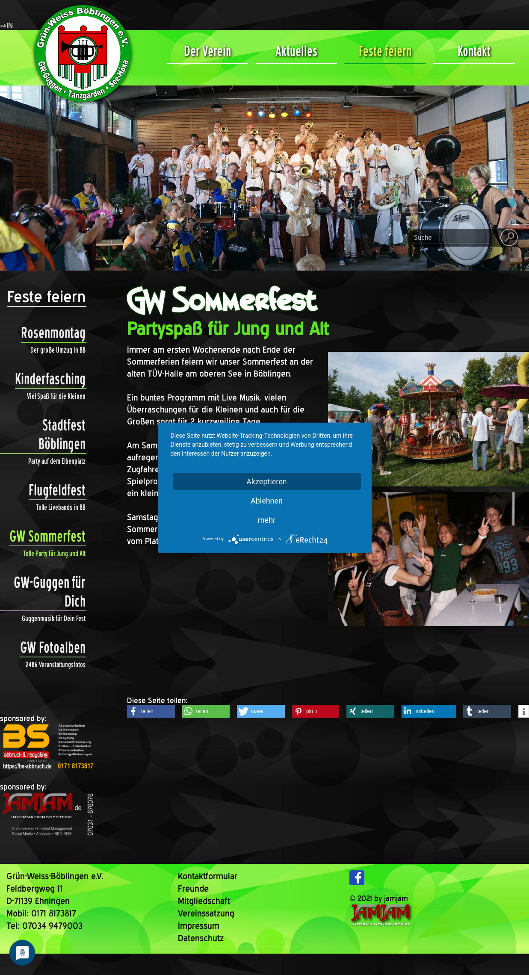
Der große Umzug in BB (58, 349)
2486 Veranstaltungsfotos (56, 664)
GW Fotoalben (53, 647)
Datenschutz (201, 938)
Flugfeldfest (57, 490)
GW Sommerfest (47, 536)
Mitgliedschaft (204, 900)
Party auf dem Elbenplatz (57, 461)
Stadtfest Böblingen (43, 434)
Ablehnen (267, 500)
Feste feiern (385, 50)
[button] (151, 711)
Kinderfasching (50, 379)
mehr (266, 519)
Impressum (198, 925)
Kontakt (474, 50)
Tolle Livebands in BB (61, 507)
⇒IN (6, 25)
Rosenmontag (53, 333)
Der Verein (207, 50)
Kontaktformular (207, 876)
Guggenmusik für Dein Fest (54, 618)
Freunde (193, 888)
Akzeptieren (266, 481)
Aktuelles (296, 50)
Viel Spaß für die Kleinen (56, 396)
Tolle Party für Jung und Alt (54, 553)
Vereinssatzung (206, 913)
